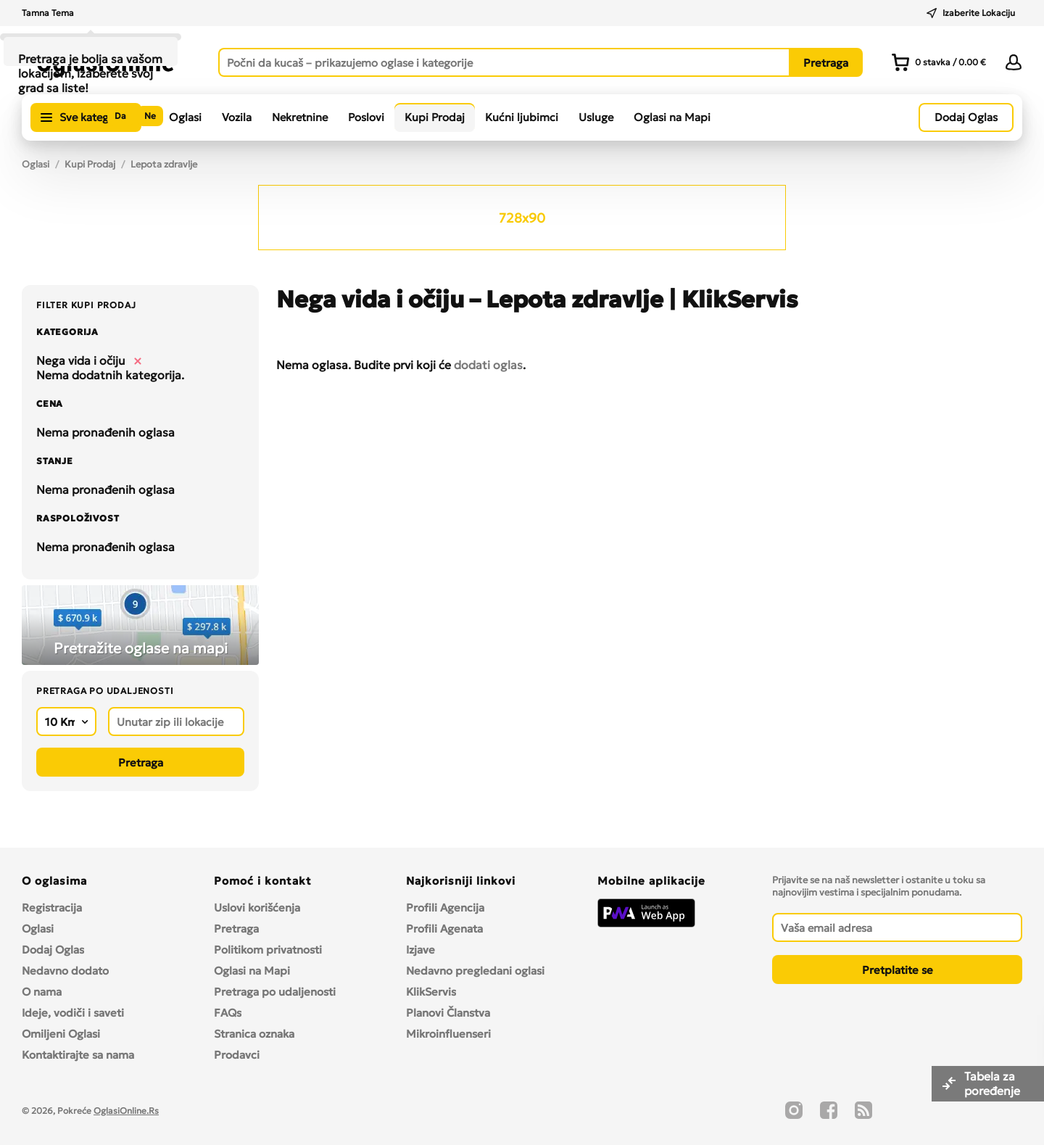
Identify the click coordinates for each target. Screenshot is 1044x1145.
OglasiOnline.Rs (126, 1110)
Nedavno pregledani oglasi (475, 970)
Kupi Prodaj (435, 117)
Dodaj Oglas (53, 949)
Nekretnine (300, 117)
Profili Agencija (445, 907)
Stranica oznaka (254, 1034)
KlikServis (431, 992)
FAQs (227, 1013)
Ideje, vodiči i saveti (73, 1013)
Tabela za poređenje (993, 1083)
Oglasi (185, 117)
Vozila (237, 117)
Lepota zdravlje (163, 164)
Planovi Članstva (448, 1013)
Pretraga (236, 928)
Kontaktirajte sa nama (78, 1055)
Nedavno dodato (65, 970)
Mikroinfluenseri (448, 1034)
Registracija (52, 907)
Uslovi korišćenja (257, 907)
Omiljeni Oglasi (61, 1034)
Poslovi (366, 117)
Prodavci (237, 1055)
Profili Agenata (444, 928)
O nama (42, 992)
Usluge (596, 117)
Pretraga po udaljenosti (275, 992)
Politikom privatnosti (268, 949)
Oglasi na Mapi (672, 117)
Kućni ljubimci (521, 117)
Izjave (420, 949)
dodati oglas (488, 364)
